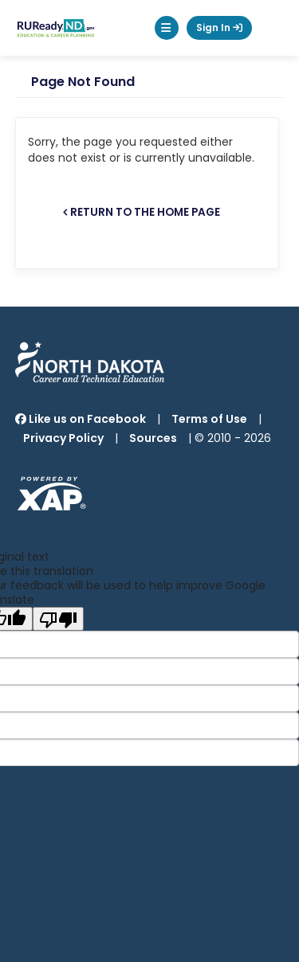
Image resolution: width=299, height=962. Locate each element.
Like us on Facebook (80, 419)
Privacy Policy (63, 438)
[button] (167, 28)
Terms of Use (209, 419)
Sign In (219, 27)
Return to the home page (145, 212)
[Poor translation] (58, 619)
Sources (153, 438)
